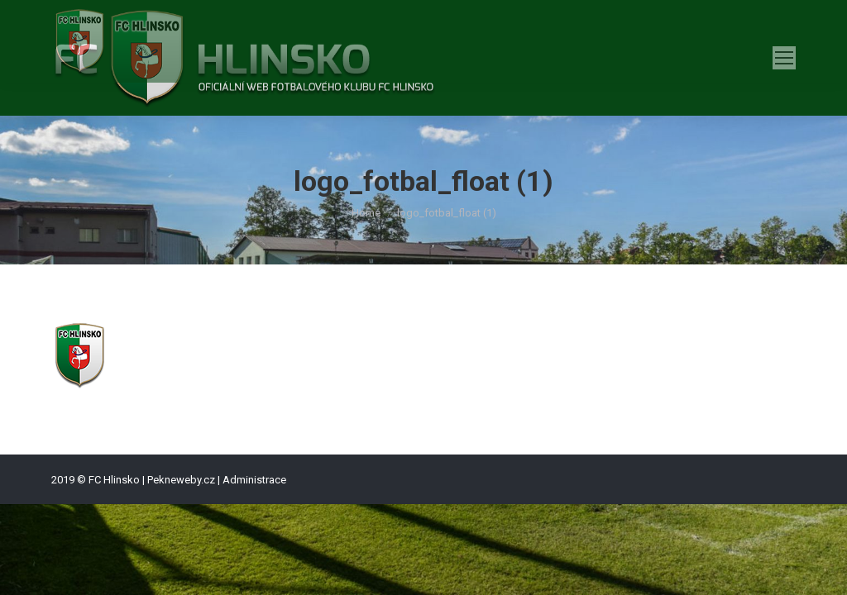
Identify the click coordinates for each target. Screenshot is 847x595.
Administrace (254, 480)
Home (366, 213)
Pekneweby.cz (181, 480)
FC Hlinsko (114, 480)
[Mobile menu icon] (784, 57)
